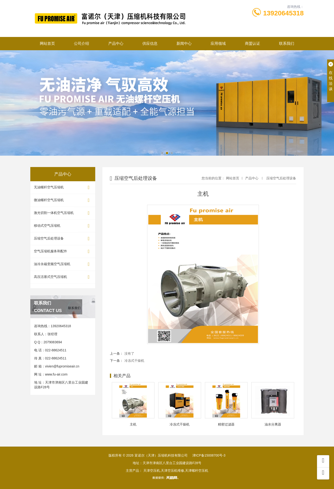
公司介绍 (81, 43)
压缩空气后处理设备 (63, 238)
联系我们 (286, 43)
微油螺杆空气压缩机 (63, 200)
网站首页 (47, 43)
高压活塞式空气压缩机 (63, 277)
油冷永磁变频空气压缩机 (63, 264)
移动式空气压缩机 (63, 226)
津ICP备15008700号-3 (209, 455)
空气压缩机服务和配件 (63, 251)
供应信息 (150, 43)
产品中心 (115, 43)
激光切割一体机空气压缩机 (63, 213)
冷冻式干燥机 (134, 360)
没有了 (129, 353)
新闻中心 (184, 43)
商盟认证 (252, 43)
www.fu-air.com (56, 374)
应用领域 (218, 43)
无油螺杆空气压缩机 (63, 187)
